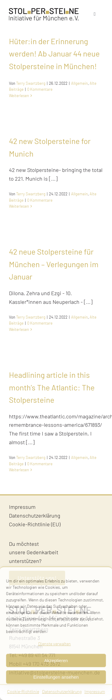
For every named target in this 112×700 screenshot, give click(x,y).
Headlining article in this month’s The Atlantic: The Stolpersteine (52, 387)
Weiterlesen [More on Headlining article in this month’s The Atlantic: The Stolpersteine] (19, 469)
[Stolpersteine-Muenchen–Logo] (44, 11)
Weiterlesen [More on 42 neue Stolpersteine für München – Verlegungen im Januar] (19, 329)
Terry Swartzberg (30, 83)
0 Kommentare (40, 89)
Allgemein (79, 83)
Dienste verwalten (54, 643)
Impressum (95, 691)
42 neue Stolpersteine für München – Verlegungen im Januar (54, 264)
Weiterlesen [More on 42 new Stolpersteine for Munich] (19, 206)
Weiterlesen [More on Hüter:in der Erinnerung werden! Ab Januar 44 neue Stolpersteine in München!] (19, 95)
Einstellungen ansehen (56, 677)
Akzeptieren (56, 660)
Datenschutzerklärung (62, 691)
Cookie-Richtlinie (23, 691)
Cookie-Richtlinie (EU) (34, 524)
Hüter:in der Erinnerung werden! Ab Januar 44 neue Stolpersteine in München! (54, 53)
